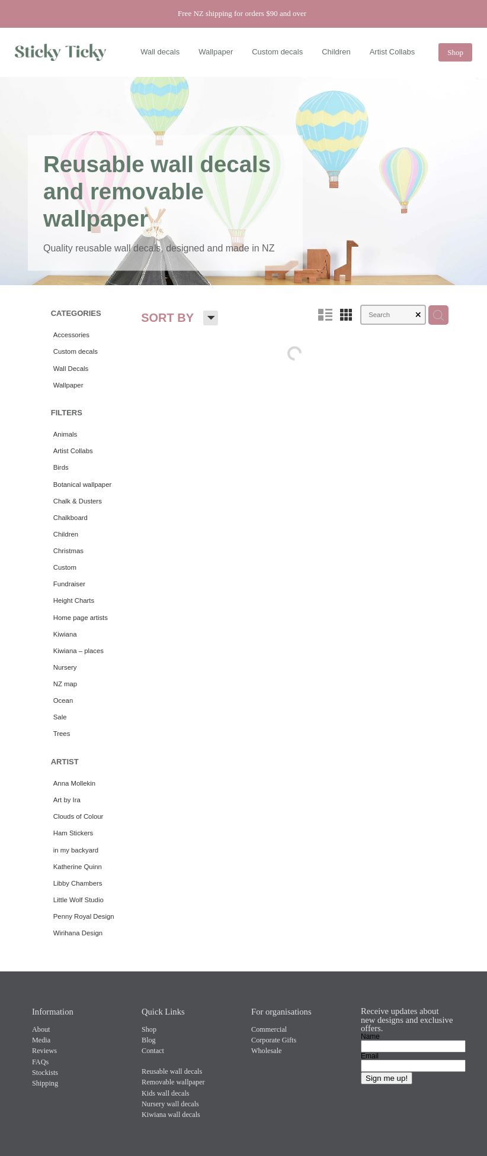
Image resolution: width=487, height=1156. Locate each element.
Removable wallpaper (173, 1082)
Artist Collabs (392, 51)
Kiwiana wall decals (171, 1114)
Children (336, 51)
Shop (455, 52)
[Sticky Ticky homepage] (60, 53)
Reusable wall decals (172, 1071)
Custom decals (277, 51)
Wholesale (266, 1051)
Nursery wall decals (170, 1104)
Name (370, 1036)
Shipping (45, 1083)
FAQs (40, 1062)
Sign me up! (387, 1078)
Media (41, 1040)
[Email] (413, 1066)
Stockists (45, 1072)
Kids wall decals (166, 1093)
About (41, 1029)
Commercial (269, 1029)
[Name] (413, 1046)
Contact (153, 1051)
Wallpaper (215, 51)
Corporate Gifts (273, 1040)
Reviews (44, 1051)
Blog (149, 1040)
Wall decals (160, 51)
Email (370, 1056)
